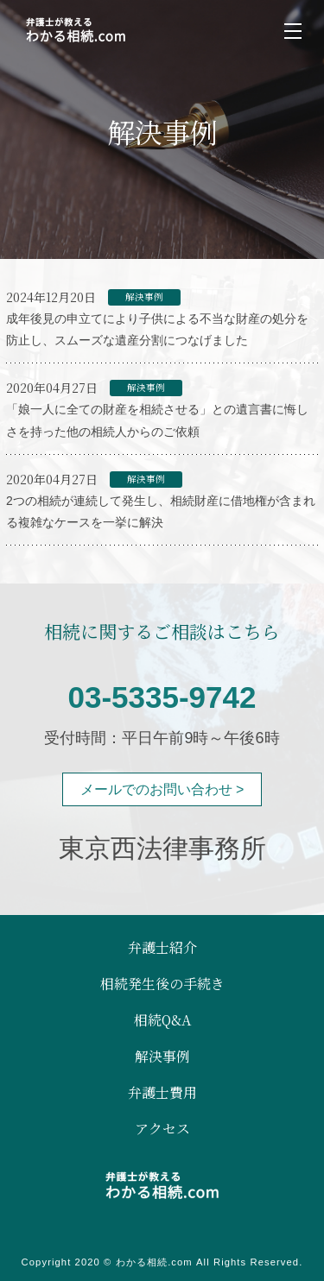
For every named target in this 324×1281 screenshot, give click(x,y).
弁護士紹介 (162, 948)
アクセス (162, 1129)
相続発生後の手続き (162, 984)
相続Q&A (162, 1020)
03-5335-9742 (162, 697)
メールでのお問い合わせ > (162, 789)
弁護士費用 (162, 1093)
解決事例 (162, 1056)
